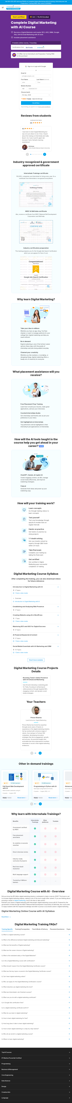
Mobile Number (26, 86)
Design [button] (4, 1086)
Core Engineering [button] (7, 1075)
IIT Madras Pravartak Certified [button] (11, 1058)
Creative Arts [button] (6, 1092)
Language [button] (5, 1098)
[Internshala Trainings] (13, 7)
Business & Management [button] (10, 1069)
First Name (24, 79)
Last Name (43, 79)
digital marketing (19, 900)
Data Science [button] (6, 1081)
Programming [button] (6, 1063)
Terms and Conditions (44, 106)
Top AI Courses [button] (7, 1052)
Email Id (23, 73)
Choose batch (25, 92)
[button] (3, 8)
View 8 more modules (36, 660)
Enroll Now (36, 103)
